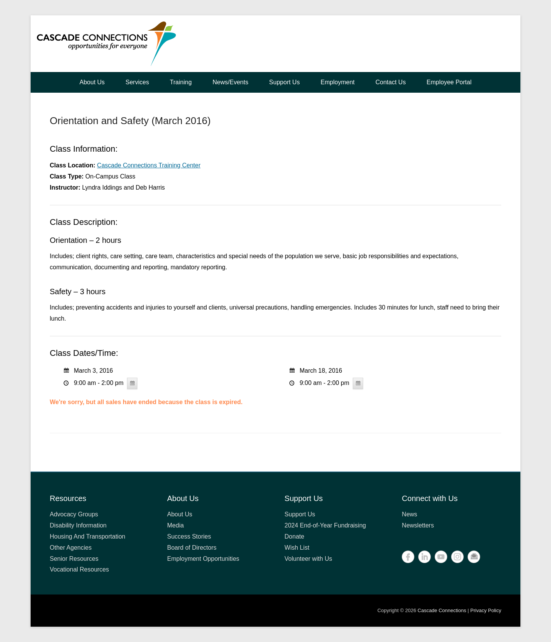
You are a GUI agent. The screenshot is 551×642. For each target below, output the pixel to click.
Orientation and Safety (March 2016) (130, 120)
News (409, 514)
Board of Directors (192, 547)
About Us (92, 82)
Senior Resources (74, 558)
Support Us (284, 82)
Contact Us (390, 82)
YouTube (441, 556)
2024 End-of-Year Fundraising (325, 525)
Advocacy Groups (74, 514)
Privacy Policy (485, 610)
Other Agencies (70, 547)
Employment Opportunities (203, 558)
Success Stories (189, 536)
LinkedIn (424, 556)
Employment (338, 82)
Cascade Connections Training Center (149, 165)
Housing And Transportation (87, 536)
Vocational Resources (79, 569)
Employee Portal (449, 82)
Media (175, 525)
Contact (474, 556)
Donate (295, 536)
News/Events (230, 82)
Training (181, 82)
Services (137, 82)
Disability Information (78, 525)
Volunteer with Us (309, 558)
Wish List (297, 547)
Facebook (408, 556)
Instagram (457, 556)
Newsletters (418, 525)
